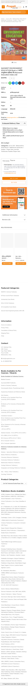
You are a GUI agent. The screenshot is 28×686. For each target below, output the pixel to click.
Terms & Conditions (6, 325)
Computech (16, 523)
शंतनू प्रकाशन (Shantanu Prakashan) (10, 639)
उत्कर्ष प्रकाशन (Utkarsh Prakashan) (10, 666)
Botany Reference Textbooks (8, 454)
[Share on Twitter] (16, 83)
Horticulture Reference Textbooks (10, 460)
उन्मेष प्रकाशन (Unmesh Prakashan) (10, 663)
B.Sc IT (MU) (16, 438)
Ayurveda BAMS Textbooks (8, 382)
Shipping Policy (5, 333)
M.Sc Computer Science (7, 440)
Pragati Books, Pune (6, 617)
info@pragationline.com (12, 117)
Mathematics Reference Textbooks (10, 462)
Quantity (4, 77)
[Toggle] (25, 123)
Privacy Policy (5, 327)
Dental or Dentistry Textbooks (9, 385)
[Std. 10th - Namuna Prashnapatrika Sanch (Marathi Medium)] (21, 240)
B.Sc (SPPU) (14, 432)
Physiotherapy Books (18, 388)
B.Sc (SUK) (22, 432)
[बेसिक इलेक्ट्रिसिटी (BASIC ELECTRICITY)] (7, 240)
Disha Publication (11, 530)
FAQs (2, 336)
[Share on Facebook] (13, 83)
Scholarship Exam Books (7, 299)
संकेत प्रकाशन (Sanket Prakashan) (18, 635)
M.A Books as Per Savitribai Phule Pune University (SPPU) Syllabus (11, 411)
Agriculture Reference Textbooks (15, 452)
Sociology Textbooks (6, 474)
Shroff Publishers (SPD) (7, 644)
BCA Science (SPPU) (6, 438)
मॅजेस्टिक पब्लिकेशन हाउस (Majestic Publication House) (12, 573)
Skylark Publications (6, 649)
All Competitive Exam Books (8, 307)
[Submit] (2, 12)
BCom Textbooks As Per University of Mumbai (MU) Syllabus (13, 425)
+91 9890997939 (6, 361)
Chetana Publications (6, 523)
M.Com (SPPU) (6, 429)
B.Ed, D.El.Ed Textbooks (7, 303)
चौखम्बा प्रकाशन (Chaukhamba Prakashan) (12, 520)
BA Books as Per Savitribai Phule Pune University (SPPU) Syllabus (11, 398)
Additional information (14, 215)
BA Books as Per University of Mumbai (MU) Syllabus (13, 405)
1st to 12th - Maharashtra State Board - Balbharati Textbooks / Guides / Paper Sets (12, 147)
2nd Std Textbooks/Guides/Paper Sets (11, 21)
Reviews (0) (14, 220)
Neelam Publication (6, 594)
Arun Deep (15, 501)
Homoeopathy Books (6, 388)
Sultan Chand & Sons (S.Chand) (9, 632)
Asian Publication (16, 498)
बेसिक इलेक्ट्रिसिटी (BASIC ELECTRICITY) (6, 257)
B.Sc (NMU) (4, 435)
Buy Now (14, 182)
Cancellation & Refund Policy (9, 330)
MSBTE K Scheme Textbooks (9, 292)
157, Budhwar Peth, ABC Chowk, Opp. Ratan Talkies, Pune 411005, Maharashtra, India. (6, 351)
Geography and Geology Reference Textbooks (13, 468)
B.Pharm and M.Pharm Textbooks (10, 295)
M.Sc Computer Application (8, 443)
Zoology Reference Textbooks (9, 465)
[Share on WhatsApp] (9, 83)
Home (2, 18)
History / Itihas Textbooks (11, 471)
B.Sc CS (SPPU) (12, 435)
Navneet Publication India (8, 591)
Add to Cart (14, 178)
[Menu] (3, 6)
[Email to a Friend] (19, 83)
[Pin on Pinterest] (23, 83)
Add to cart (7, 263)
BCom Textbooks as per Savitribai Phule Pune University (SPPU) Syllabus (13, 419)
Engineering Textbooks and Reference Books (13, 391)
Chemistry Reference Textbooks (9, 457)
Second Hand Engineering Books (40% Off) (12, 310)
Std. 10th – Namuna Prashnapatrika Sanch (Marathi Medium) (20, 257)
